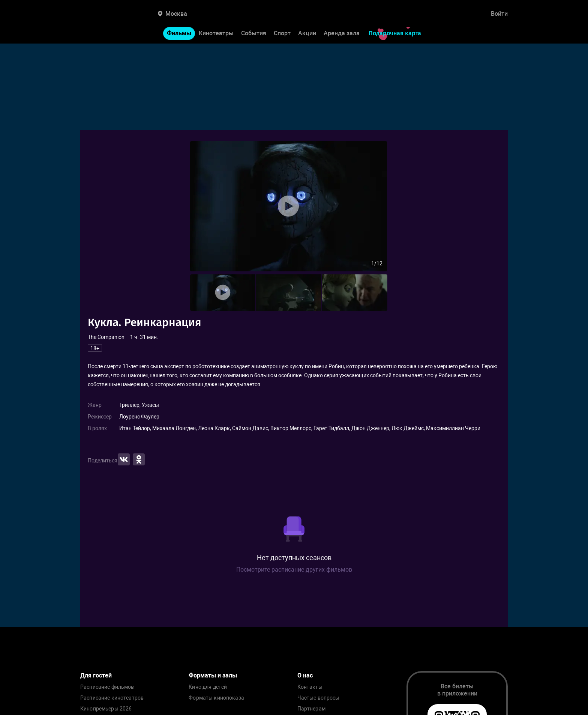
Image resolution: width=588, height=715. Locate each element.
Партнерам (311, 709)
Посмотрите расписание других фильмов (294, 569)
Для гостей (96, 675)
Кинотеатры (216, 33)
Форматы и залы (213, 675)
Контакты (309, 687)
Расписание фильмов (107, 687)
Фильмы (179, 33)
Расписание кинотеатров (112, 698)
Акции (307, 33)
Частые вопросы (318, 698)
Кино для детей (208, 687)
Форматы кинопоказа (216, 698)
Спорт (282, 33)
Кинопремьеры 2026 (106, 709)
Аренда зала (342, 33)
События (253, 33)
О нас (305, 675)
